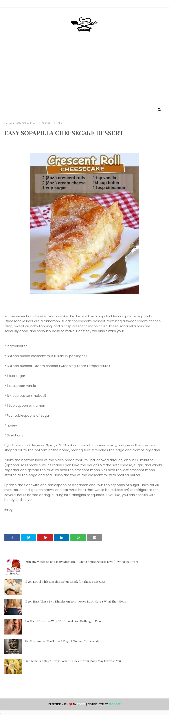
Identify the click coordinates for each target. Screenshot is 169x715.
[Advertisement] (84, 73)
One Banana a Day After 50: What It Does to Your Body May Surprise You (73, 661)
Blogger (114, 704)
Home (8, 123)
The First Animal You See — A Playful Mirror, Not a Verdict (63, 641)
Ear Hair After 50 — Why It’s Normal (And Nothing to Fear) (63, 621)
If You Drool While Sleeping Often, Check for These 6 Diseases (65, 581)
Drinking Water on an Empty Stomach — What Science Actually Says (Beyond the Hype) (81, 561)
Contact (11, 4)
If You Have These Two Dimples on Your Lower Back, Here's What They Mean (75, 601)
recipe (81, 704)
